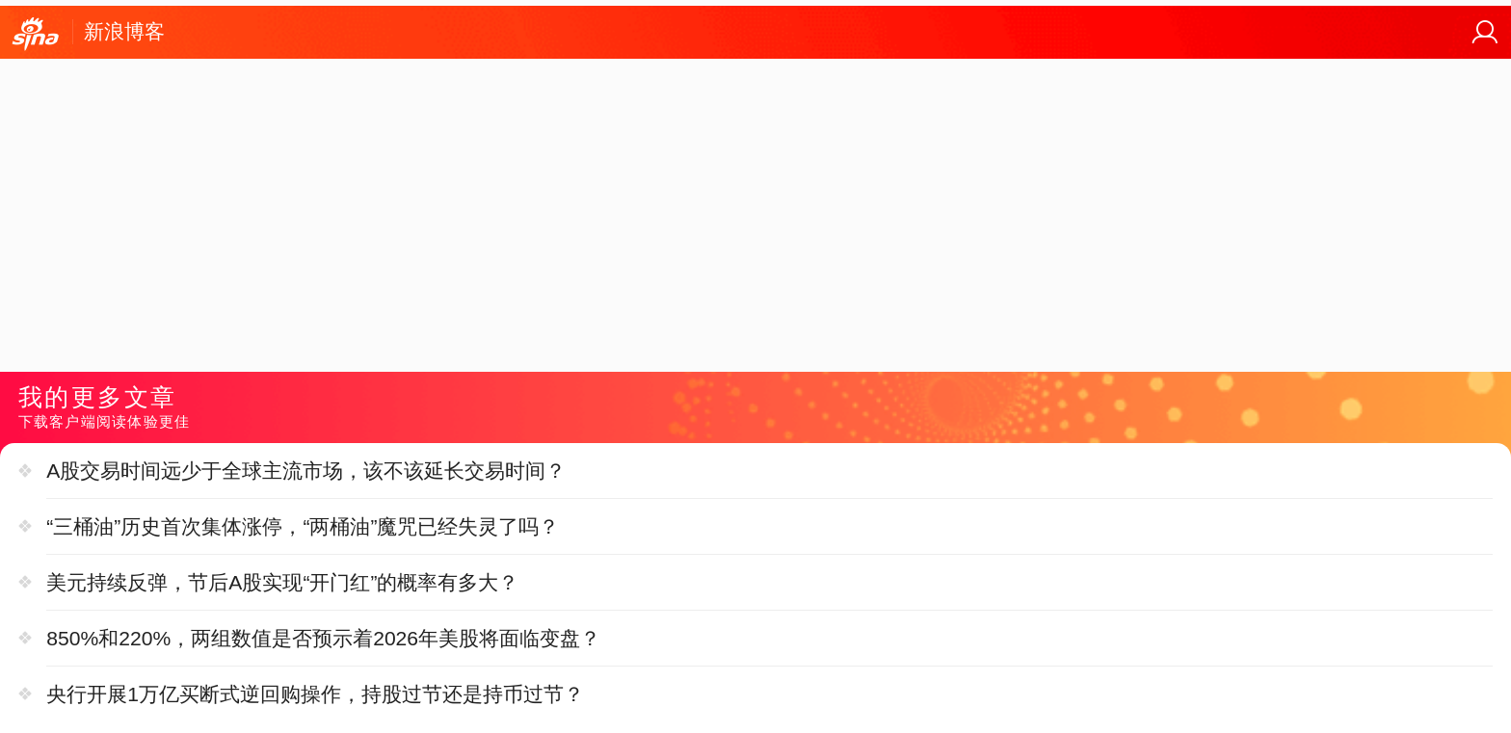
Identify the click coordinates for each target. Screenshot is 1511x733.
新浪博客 (124, 31)
